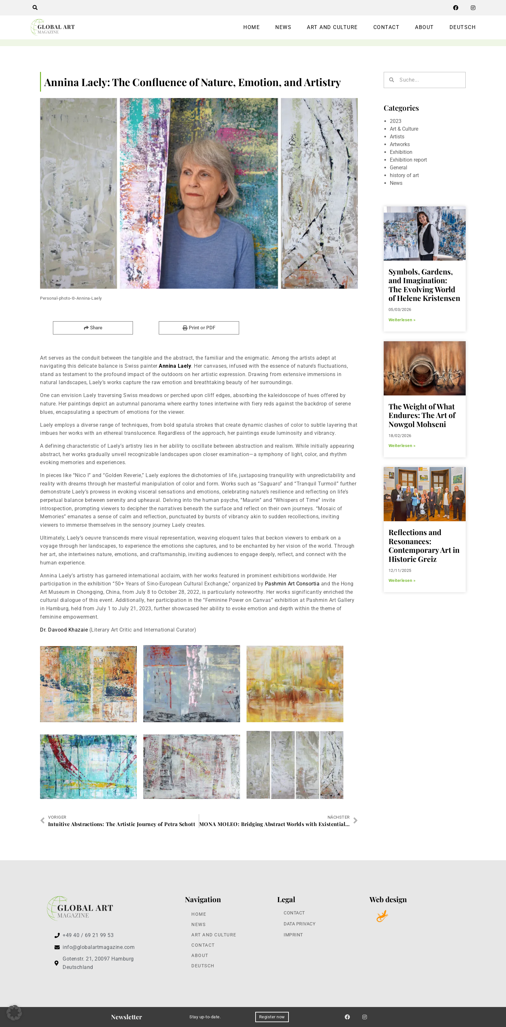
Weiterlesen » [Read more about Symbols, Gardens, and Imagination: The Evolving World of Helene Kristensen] (402, 319)
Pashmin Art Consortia (292, 584)
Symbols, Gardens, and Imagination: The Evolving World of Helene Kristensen (424, 284)
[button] (34, 7)
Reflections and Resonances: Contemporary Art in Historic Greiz (424, 545)
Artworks (400, 144)
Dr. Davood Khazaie (64, 630)
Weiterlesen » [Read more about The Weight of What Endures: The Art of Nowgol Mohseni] (402, 445)
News (283, 27)
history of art (404, 175)
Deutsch (463, 27)
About (424, 27)
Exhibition (401, 152)
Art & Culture (404, 129)
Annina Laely (175, 366)
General (398, 168)
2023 (395, 121)
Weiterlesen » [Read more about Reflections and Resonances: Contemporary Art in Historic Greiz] (402, 580)
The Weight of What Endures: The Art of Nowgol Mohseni (422, 415)
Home (251, 27)
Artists (397, 137)
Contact (386, 27)
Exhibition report (408, 160)
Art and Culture (332, 27)
